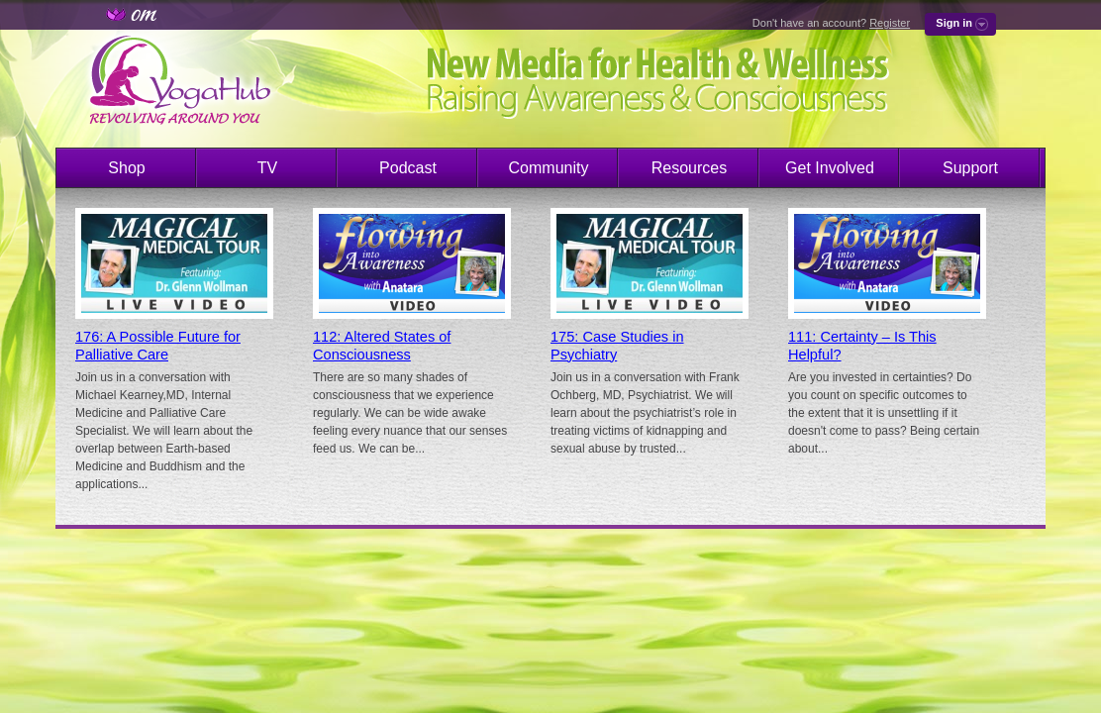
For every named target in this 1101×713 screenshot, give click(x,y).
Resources (689, 167)
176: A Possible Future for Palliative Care (158, 345)
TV (267, 167)
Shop (126, 167)
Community (549, 167)
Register (889, 23)
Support (970, 167)
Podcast (408, 167)
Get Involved (829, 167)
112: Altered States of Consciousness (381, 345)
